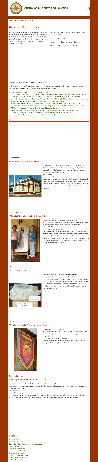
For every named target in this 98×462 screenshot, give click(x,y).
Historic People (74, 99)
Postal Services (33, 108)
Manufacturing (46, 106)
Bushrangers (68, 97)
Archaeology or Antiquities (36, 97)
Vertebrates (46, 115)
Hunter (30, 21)
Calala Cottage (14, 446)
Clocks (28, 103)
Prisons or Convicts (44, 101)
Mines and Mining (74, 106)
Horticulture (22, 106)
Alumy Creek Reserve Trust (18, 457)
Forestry (67, 103)
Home (11, 21)
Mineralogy (65, 112)
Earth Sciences (55, 112)
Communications (57, 103)
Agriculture (21, 103)
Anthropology (21, 112)
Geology (54, 115)
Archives (49, 97)
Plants (31, 115)
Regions (34, 17)
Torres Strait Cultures (35, 112)
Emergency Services (38, 99)
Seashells (38, 115)
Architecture (27, 94)
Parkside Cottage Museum (18, 460)
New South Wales (20, 21)
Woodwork (21, 97)
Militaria (34, 101)
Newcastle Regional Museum (19, 442)
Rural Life (62, 101)
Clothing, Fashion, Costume (41, 103)
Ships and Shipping (45, 108)
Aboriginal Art (66, 110)
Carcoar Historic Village (17, 448)
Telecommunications (34, 110)
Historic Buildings (61, 99)
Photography (22, 108)
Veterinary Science (53, 110)
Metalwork (67, 94)
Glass (42, 94)
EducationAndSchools (23, 99)
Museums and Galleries (17, 17)
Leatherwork (57, 94)
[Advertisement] (28, 61)
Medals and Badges (23, 101)
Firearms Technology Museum (19, 451)
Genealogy (50, 99)
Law (82, 99)
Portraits (75, 94)
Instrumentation (33, 106)
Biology (46, 112)
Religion (55, 101)
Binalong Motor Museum (17, 453)
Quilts (28, 17)
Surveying (22, 110)
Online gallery (43, 17)
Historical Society (31, 92)
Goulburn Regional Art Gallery (19, 455)
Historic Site (20, 92)
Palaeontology (23, 115)
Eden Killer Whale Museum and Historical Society (25, 444)
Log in (85, 17)
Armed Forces (58, 97)
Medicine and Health (59, 106)
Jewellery (48, 94)
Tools (44, 110)
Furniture (36, 94)
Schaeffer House (14, 439)
